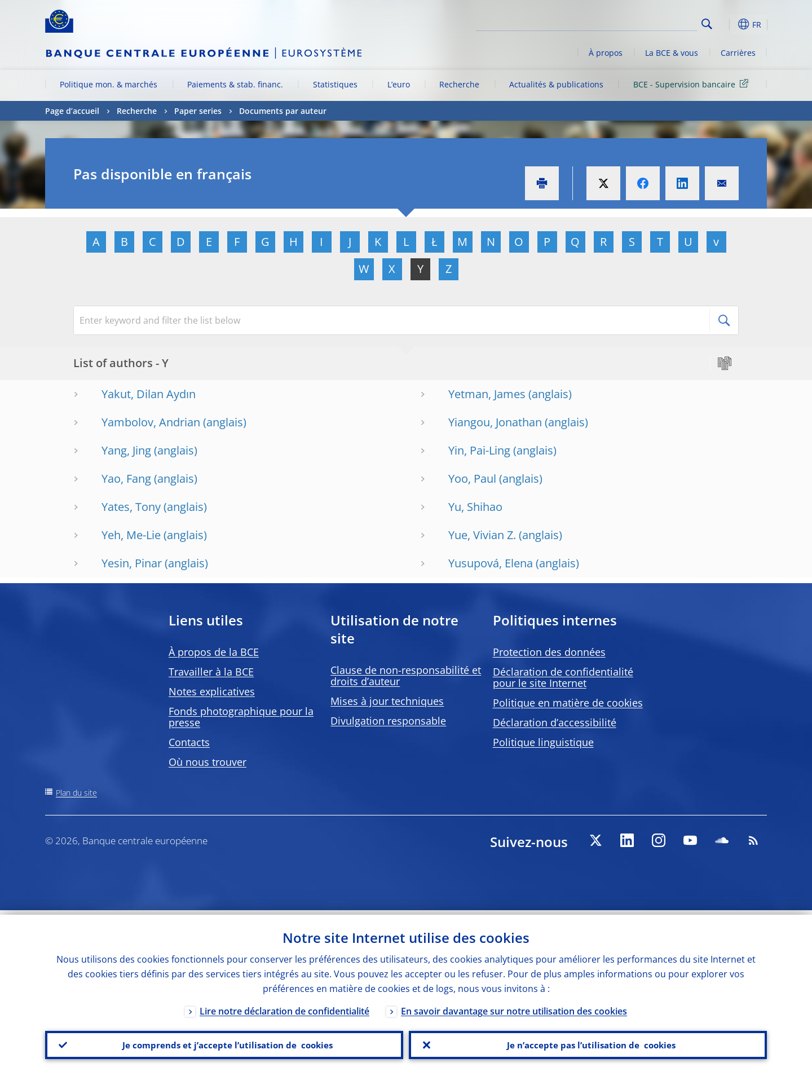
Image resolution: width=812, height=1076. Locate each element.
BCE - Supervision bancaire (692, 84)
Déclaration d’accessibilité (554, 722)
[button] (727, 24)
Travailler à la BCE (211, 671)
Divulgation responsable (388, 720)
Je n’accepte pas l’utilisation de (588, 1043)
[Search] (641, 22)
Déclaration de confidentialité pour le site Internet (563, 677)
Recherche (459, 84)
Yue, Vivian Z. (482, 535)
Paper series (198, 110)
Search (707, 24)
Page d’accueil (72, 110)
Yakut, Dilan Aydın (149, 394)
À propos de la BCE (214, 652)
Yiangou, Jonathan (495, 422)
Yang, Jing (126, 450)
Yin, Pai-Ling (479, 450)
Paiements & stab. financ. (235, 84)
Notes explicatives (212, 691)
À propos (606, 52)
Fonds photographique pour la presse (241, 716)
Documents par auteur (282, 110)
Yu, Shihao (475, 506)
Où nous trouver (207, 762)
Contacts (189, 742)
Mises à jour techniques (387, 701)
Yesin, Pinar (132, 563)
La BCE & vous (671, 52)
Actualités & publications (556, 84)
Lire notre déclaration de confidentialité (284, 1006)
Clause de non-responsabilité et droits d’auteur (405, 675)
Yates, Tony (131, 506)
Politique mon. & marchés (108, 84)
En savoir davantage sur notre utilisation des (514, 1006)
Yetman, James (487, 394)
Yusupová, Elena (490, 563)
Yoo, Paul (472, 478)
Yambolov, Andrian (151, 422)
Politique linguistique (543, 742)
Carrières (738, 52)
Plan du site (76, 792)
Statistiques (335, 84)
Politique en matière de (568, 702)
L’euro (398, 84)
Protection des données (549, 652)
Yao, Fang (126, 478)
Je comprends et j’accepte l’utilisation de (224, 1043)
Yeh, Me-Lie (131, 535)
